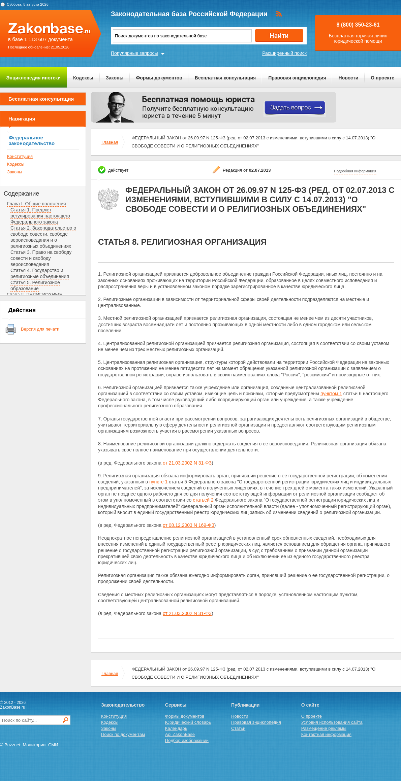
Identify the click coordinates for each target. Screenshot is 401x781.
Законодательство (123, 705)
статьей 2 (203, 500)
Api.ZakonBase (180, 734)
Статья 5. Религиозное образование (35, 285)
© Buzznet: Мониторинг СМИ (29, 744)
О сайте (310, 705)
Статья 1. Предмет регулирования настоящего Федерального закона (40, 216)
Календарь (176, 728)
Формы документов (159, 77)
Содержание (21, 193)
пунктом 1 (331, 393)
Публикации (245, 705)
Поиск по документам (123, 734)
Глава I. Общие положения (36, 203)
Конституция (20, 156)
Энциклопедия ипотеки (33, 77)
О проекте (382, 77)
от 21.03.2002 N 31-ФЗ (187, 463)
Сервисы (175, 705)
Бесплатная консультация (225, 77)
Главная (109, 142)
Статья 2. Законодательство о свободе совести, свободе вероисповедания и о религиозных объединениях (43, 237)
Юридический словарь (188, 722)
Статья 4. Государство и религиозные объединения (39, 273)
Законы (114, 77)
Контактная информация (326, 734)
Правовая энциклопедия (297, 77)
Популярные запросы (134, 53)
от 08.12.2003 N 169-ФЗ (188, 525)
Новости (349, 77)
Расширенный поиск (284, 53)
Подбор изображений (187, 740)
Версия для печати (40, 329)
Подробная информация (355, 171)
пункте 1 (158, 481)
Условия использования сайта (332, 722)
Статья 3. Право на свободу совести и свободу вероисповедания (40, 258)
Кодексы (83, 77)
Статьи (238, 728)
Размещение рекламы (323, 728)
